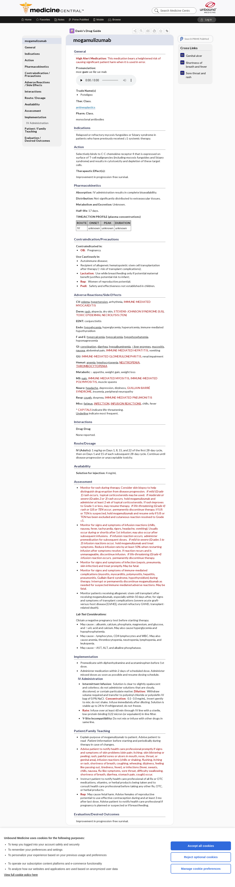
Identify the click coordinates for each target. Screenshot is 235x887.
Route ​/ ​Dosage (35, 91)
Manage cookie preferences (201, 868)
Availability (32, 98)
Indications (32, 47)
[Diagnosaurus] (195, 55)
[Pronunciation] (106, 80)
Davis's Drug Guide (85, 30)
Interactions (33, 85)
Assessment (33, 104)
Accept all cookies (201, 845)
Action (29, 53)
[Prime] (79, 19)
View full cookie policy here (21, 874)
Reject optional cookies (201, 857)
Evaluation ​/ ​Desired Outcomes (37, 133)
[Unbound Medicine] (208, 7)
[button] (115, 19)
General (30, 41)
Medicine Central (69, 8)
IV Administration (37, 116)
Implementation (35, 110)
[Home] (26, 19)
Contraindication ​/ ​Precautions (37, 68)
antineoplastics (85, 107)
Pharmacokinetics (37, 60)
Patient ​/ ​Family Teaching (35, 123)
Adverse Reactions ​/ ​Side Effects (37, 77)
